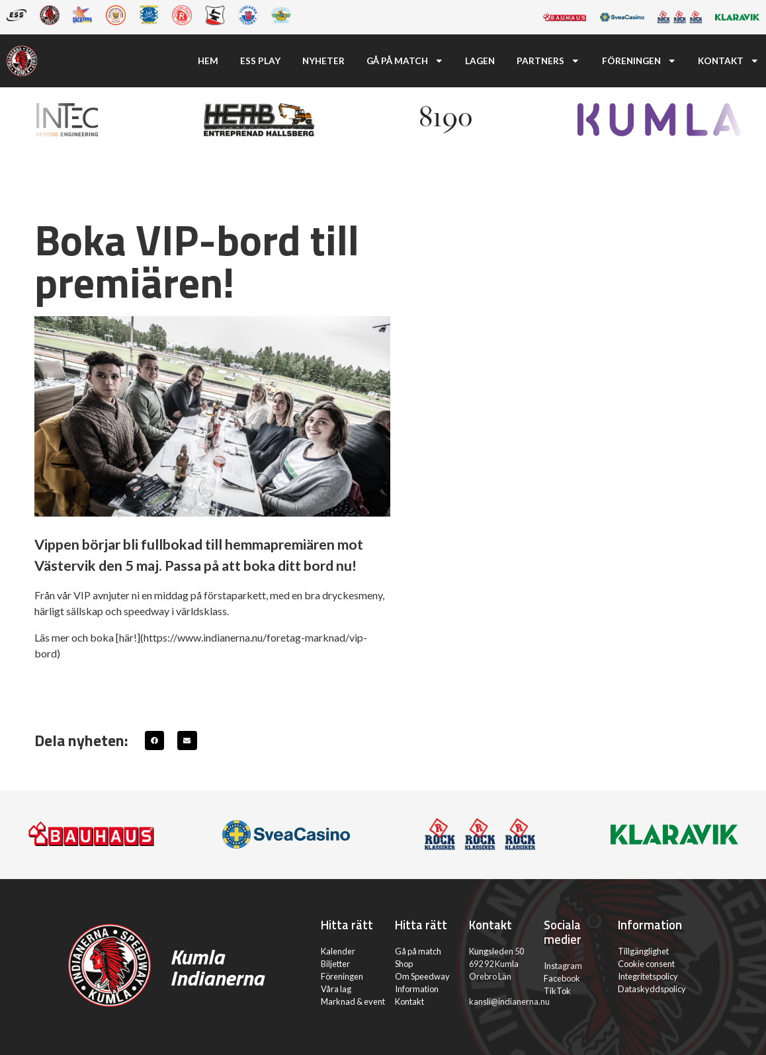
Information (417, 989)
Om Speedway (422, 976)
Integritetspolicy (648, 976)
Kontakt (728, 61)
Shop (404, 963)
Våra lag (336, 989)
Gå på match (405, 61)
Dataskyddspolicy (652, 989)
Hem (208, 61)
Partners (548, 61)
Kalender (338, 951)
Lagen (480, 61)
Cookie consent (646, 963)
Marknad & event (353, 1001)
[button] (154, 740)
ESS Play (260, 61)
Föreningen (639, 61)
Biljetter (335, 963)
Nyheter (323, 61)
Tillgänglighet (643, 951)
